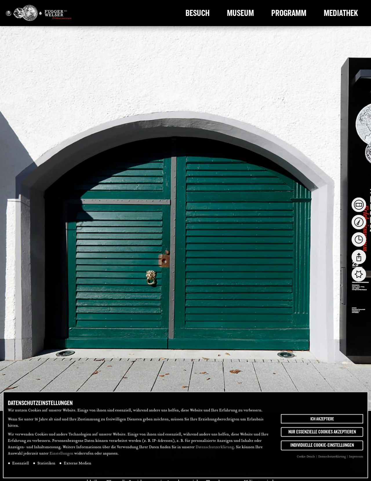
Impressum (356, 459)
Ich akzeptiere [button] (322, 421)
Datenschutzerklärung (215, 450)
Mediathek (341, 13)
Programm (288, 13)
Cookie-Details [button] (306, 459)
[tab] (358, 204)
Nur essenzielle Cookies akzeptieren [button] (322, 434)
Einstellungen (61, 456)
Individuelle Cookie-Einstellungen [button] (322, 448)
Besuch (198, 13)
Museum (240, 13)
